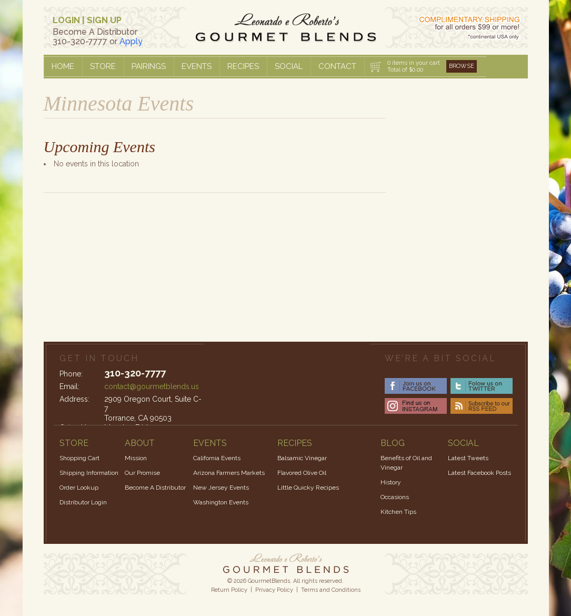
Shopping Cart (79, 458)
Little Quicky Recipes (308, 487)
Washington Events (220, 502)
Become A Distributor (155, 487)
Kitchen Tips (398, 511)
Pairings (149, 66)
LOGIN (66, 20)
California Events (217, 458)
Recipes (243, 66)
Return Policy (229, 590)
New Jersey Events (221, 487)
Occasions (394, 497)
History (390, 482)
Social (289, 66)
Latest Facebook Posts (479, 472)
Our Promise (142, 472)
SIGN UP (104, 20)
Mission (136, 458)
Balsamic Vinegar (302, 458)
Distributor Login (83, 502)
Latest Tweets (468, 458)
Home (63, 66)
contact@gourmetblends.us (151, 386)
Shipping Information (88, 472)
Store (103, 66)
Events (197, 66)
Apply (131, 41)
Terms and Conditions (330, 590)
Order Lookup (78, 487)
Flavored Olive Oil (301, 472)
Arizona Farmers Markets (229, 472)
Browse (461, 66)
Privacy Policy (274, 590)
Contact (337, 66)
